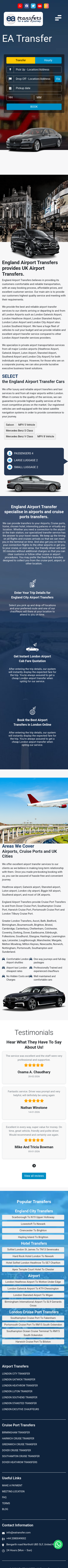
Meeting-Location (13, 1491)
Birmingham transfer (16, 1432)
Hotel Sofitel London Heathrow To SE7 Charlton (33, 1262)
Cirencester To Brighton (33, 1230)
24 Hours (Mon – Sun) (19, 1550)
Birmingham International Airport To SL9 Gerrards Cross (33, 1303)
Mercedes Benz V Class (19, 436)
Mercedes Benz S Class (19, 430)
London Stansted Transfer (19, 1403)
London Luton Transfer (17, 1391)
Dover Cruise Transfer (16, 1450)
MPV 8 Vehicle (45, 436)
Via (58, 78)
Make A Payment (12, 1485)
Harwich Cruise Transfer (18, 1438)
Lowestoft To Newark (33, 1223)
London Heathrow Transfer (20, 1385)
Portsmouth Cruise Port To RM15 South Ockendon (33, 1324)
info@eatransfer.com (18, 1532)
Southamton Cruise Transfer (21, 1456)
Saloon (10, 424)
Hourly (48, 60)
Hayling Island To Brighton (33, 1237)
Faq (4, 1497)
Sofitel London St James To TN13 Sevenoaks (33, 1249)
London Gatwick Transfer (18, 1379)
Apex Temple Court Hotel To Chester (33, 1269)
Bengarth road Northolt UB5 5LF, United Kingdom (34, 1544)
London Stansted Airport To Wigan (33, 1295)
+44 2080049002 (16, 1538)
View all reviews (34, 1175)
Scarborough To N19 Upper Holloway (33, 1217)
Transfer (21, 60)
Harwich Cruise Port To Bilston (33, 1341)
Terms (6, 1503)
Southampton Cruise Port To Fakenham (33, 1318)
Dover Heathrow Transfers (19, 1462)
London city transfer (16, 1373)
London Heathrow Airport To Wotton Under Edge (33, 1281)
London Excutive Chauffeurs (20, 1409)
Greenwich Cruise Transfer (19, 1444)
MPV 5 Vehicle (26, 424)
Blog (5, 1509)
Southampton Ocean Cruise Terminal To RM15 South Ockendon (33, 1333)
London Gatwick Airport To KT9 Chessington (33, 1288)
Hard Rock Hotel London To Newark (33, 1256)
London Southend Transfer (19, 1397)
